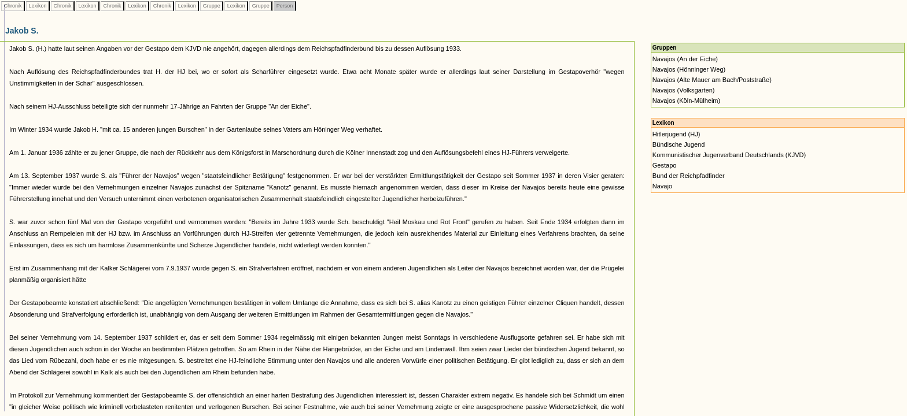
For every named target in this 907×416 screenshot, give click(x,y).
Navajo (662, 186)
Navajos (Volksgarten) (683, 90)
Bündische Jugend (678, 144)
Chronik (12, 6)
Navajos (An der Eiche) (685, 58)
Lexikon (37, 6)
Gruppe (211, 6)
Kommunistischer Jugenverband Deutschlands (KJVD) (729, 154)
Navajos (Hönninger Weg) (688, 69)
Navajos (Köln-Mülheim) (686, 100)
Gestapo (664, 165)
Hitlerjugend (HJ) (676, 134)
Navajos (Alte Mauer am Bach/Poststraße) (712, 79)
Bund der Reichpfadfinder (688, 175)
